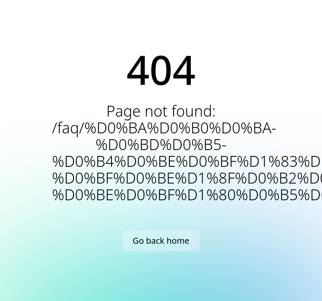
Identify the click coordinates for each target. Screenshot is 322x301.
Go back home (160, 240)
